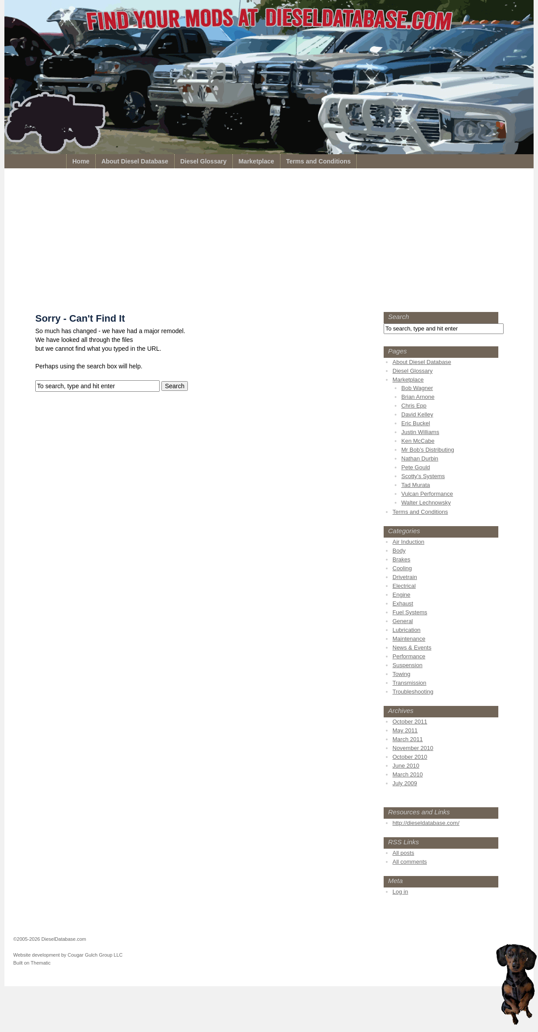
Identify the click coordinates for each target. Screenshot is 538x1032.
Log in (400, 891)
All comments (409, 861)
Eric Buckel (415, 423)
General (402, 621)
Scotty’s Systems (423, 476)
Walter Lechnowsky (426, 502)
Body (399, 550)
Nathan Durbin (419, 458)
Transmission (409, 682)
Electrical (404, 586)
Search (398, 316)
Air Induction (408, 541)
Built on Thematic (32, 962)
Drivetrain (404, 577)
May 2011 (405, 730)
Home (81, 161)
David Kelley (417, 414)
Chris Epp (413, 405)
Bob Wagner (417, 388)
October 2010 (409, 757)
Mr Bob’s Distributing (427, 449)
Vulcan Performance (427, 493)
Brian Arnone (417, 396)
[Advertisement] (269, 242)
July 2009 (404, 783)
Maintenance (408, 638)
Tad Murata (415, 485)
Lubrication (406, 630)
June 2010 (405, 765)
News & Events (411, 647)
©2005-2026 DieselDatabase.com (49, 939)
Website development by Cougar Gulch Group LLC (68, 955)
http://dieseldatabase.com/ (426, 823)
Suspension (407, 665)
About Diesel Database (134, 161)
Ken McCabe (417, 441)
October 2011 (409, 721)
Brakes (401, 559)
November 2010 (412, 748)
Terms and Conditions (318, 161)
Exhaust (402, 603)
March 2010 (407, 774)
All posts (403, 853)
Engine (401, 594)
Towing (401, 674)
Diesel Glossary (203, 161)
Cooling (402, 568)
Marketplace (256, 161)
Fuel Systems (409, 612)
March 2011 (407, 739)
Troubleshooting (412, 691)
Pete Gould (415, 467)
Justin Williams (420, 432)
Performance (408, 656)
